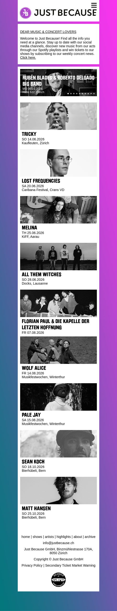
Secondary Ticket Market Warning (70, 565)
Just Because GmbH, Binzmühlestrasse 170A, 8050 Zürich (58, 551)
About (78, 537)
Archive (90, 537)
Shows (37, 537)
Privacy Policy (32, 565)
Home (26, 537)
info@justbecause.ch (58, 543)
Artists (49, 537)
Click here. (28, 57)
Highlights (64, 537)
